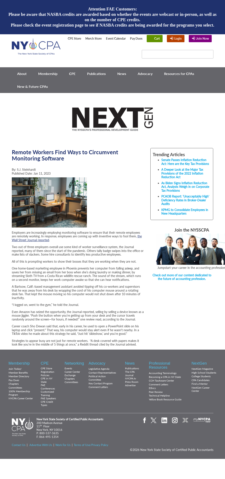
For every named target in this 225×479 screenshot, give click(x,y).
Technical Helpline (159, 395)
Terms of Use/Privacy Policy (91, 445)
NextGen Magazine (202, 368)
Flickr (130, 51)
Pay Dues (136, 38)
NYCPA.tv (130, 378)
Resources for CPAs (179, 74)
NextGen (199, 363)
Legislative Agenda (99, 368)
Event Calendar (116, 38)
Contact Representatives (102, 372)
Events (68, 368)
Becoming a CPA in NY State (165, 377)
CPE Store (74, 38)
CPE (72, 74)
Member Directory (19, 376)
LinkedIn (109, 51)
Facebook (89, 51)
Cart (157, 38)
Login (178, 38)
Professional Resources (159, 365)
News (121, 74)
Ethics (152, 388)
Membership (47, 74)
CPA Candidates (201, 380)
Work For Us (63, 445)
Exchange (70, 375)
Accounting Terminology (163, 373)
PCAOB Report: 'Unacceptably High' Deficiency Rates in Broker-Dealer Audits (185, 200)
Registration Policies (47, 373)
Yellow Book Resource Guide (165, 399)
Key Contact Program (101, 383)
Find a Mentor (200, 383)
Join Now (202, 38)
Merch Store (93, 38)
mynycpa (202, 420)
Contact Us (19, 445)
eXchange (123, 57)
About (22, 74)
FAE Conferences (48, 386)
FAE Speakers (48, 398)
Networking (74, 363)
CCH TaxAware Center (161, 380)
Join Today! (15, 368)
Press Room (131, 381)
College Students (201, 376)
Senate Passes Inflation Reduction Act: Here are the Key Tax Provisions (185, 162)
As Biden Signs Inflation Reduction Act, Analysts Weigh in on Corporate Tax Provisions (185, 186)
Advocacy (145, 74)
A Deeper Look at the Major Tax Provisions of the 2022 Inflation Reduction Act (182, 173)
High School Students (204, 372)
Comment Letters (98, 387)
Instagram (119, 51)
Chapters (14, 383)
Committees (15, 387)
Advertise (130, 385)
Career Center (72, 371)
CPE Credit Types (47, 403)
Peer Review (156, 392)
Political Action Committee (97, 378)
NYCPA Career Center (21, 398)
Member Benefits (18, 372)
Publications (96, 74)
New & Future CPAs (32, 86)
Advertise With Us (40, 445)
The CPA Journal (130, 373)
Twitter (98, 51)
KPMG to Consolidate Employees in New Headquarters (184, 212)
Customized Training (47, 393)
